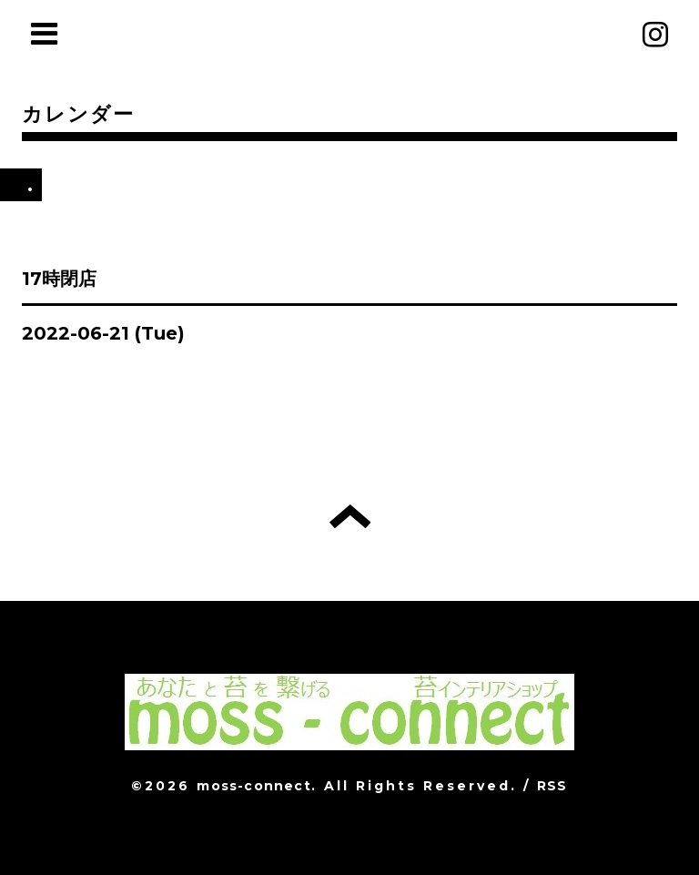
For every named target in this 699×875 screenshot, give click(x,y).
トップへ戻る (349, 516)
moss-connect (253, 786)
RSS (552, 786)
